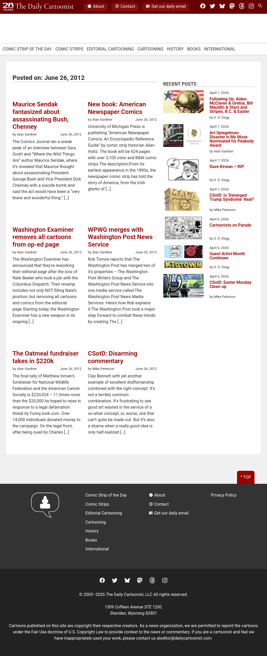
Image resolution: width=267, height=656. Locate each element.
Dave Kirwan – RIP (227, 167)
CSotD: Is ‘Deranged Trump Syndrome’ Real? (232, 197)
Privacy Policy (223, 495)
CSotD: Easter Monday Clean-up (230, 284)
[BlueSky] (222, 7)
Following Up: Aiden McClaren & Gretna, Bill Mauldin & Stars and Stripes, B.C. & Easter (231, 105)
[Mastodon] (232, 7)
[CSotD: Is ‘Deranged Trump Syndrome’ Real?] (183, 200)
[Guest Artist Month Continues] (183, 257)
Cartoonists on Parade (230, 225)
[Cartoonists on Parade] (183, 229)
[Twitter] (212, 7)
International (219, 49)
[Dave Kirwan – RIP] (183, 170)
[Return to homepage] (47, 526)
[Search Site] (261, 7)
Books (194, 49)
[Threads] (242, 7)
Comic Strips (69, 49)
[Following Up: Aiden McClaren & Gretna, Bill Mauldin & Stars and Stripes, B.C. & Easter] (183, 102)
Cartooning (150, 49)
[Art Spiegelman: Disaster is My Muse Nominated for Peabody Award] (183, 136)
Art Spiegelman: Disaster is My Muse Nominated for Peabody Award (232, 139)
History (175, 49)
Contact (125, 7)
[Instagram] (251, 7)
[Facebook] (203, 7)
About (95, 7)
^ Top (245, 477)
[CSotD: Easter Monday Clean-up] (183, 286)
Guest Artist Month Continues (227, 256)
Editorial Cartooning (110, 49)
